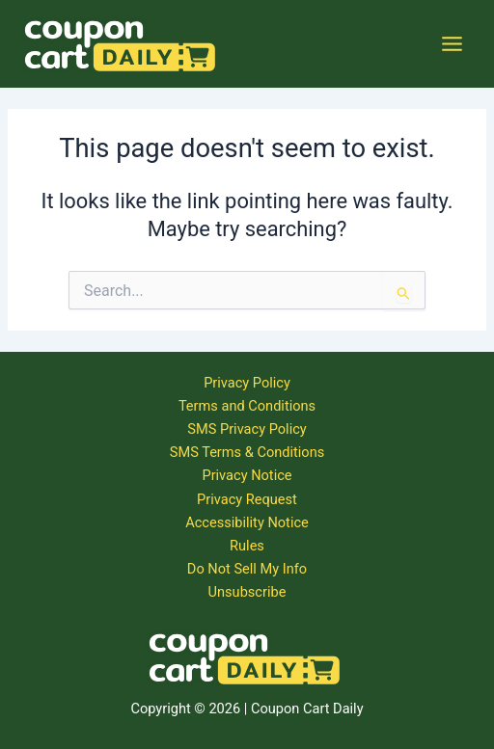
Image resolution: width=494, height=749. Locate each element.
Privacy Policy (247, 382)
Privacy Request (247, 499)
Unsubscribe (247, 592)
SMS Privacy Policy (246, 429)
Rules (247, 545)
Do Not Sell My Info (247, 568)
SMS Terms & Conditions (247, 452)
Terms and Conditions (247, 406)
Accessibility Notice (247, 522)
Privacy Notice (246, 475)
